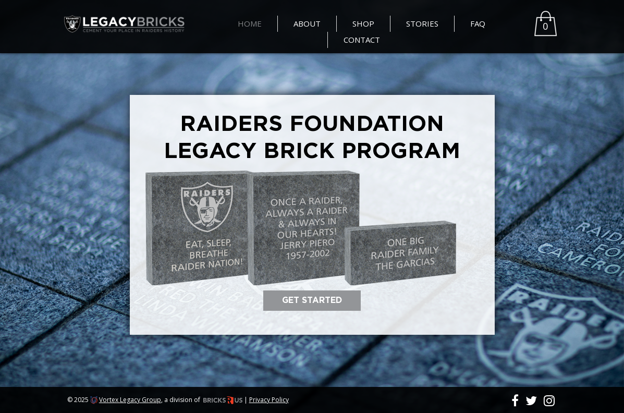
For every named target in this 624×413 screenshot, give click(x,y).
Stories (422, 23)
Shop (363, 23)
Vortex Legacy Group (130, 399)
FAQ (477, 23)
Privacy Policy (269, 399)
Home (250, 23)
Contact (362, 39)
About (307, 23)
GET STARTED (312, 300)
